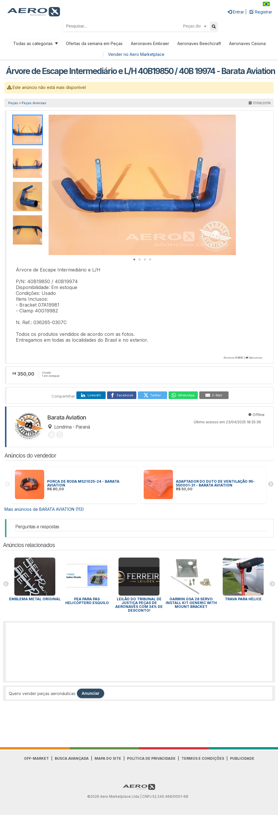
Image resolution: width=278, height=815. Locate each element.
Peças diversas (34, 103)
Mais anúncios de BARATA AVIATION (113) (44, 509)
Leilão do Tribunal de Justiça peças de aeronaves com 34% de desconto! (139, 604)
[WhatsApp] (183, 395)
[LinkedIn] (91, 395)
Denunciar (255, 357)
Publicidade (242, 758)
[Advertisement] (139, 652)
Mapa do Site (108, 758)
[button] (230, 120)
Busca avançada (72, 758)
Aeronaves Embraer (150, 43)
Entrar (236, 11)
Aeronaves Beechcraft (199, 43)
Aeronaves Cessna (247, 43)
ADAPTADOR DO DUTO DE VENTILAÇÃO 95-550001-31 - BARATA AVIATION (215, 483)
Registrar (261, 11)
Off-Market (36, 758)
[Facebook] (121, 395)
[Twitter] (152, 395)
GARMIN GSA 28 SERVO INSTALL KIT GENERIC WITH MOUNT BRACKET (191, 602)
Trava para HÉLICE (243, 599)
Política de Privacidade (151, 758)
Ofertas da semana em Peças (94, 43)
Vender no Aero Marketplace (136, 54)
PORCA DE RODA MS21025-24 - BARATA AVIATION (83, 483)
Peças (13, 103)
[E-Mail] (214, 395)
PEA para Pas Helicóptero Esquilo (87, 601)
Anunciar (90, 693)
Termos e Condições (202, 758)
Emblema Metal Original (35, 599)
